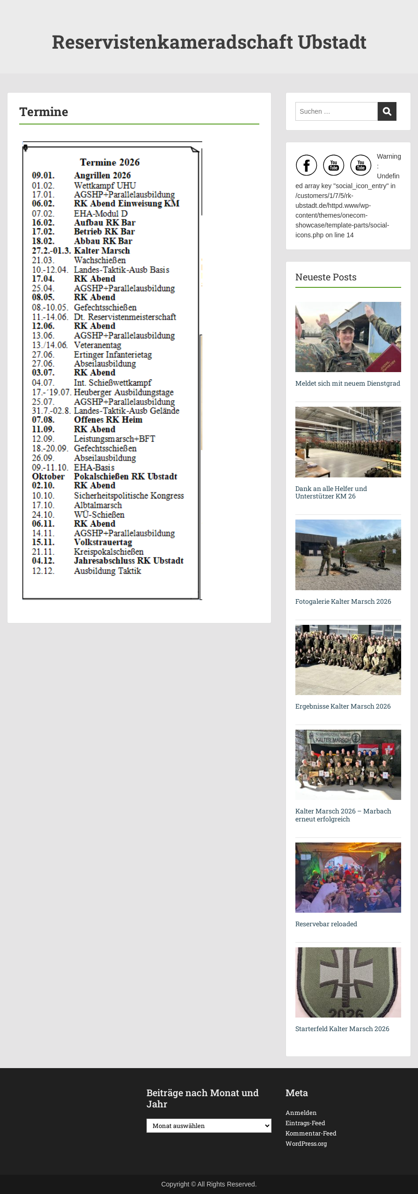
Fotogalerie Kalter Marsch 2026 (343, 601)
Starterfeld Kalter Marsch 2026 (342, 1028)
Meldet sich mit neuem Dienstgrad (347, 383)
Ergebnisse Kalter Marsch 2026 (343, 706)
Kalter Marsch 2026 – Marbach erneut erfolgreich (343, 814)
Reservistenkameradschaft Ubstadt (209, 41)
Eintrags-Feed (305, 1123)
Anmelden (301, 1112)
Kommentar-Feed (311, 1133)
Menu (17, 25)
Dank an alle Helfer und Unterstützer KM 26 (331, 492)
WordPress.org (306, 1143)
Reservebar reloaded (326, 923)
